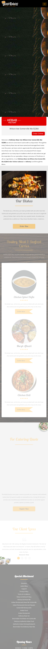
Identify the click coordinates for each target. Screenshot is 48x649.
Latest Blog (24, 586)
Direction (24, 583)
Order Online (38, 133)
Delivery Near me (24, 616)
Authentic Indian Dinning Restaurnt (24, 624)
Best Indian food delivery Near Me (24, 627)
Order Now (24, 227)
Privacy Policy (24, 591)
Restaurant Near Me (24, 600)
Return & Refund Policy (24, 597)
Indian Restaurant (24, 613)
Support (24, 589)
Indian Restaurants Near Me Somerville (24, 602)
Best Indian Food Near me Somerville (24, 618)
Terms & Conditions (24, 594)
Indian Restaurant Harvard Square (24, 605)
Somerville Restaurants (24, 608)
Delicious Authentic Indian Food (24, 621)
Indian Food (24, 610)
